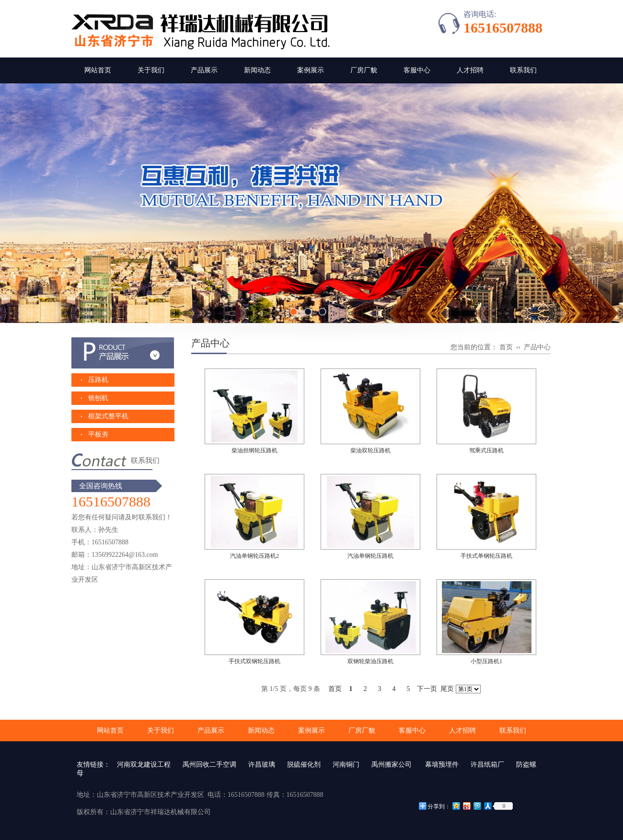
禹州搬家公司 (391, 764)
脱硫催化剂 (304, 764)
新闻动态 (257, 70)
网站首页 (97, 70)
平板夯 (98, 434)
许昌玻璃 (261, 764)
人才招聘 (470, 70)
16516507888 (502, 27)
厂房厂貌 (363, 70)
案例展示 (310, 70)
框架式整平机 (108, 416)
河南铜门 (346, 764)
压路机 (98, 379)
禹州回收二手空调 (209, 764)
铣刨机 (98, 398)
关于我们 (151, 70)
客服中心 (417, 70)
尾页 (447, 688)
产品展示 (204, 70)
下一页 (427, 688)
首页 (506, 347)
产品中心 (537, 347)
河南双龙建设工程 (144, 764)
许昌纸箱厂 (487, 764)
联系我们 (523, 70)
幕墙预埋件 (441, 764)
